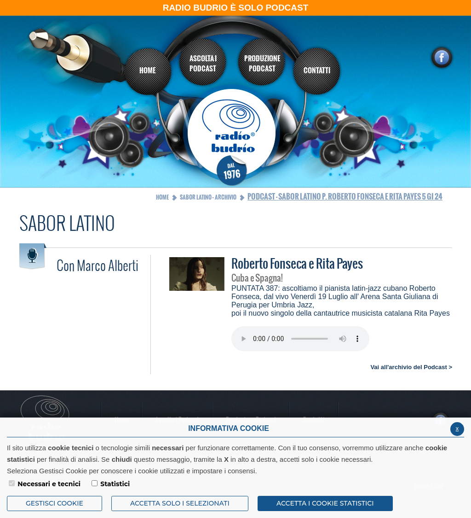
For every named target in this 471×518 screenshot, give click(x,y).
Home (162, 197)
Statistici (115, 484)
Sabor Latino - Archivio (208, 197)
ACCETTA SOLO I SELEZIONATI (180, 503)
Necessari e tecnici (48, 484)
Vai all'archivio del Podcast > (411, 367)
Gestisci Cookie (54, 503)
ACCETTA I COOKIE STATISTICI (325, 503)
